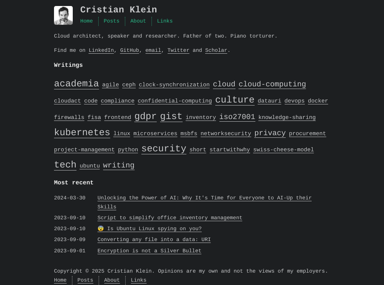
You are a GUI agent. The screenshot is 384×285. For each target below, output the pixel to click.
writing (119, 165)
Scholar (216, 50)
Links (165, 21)
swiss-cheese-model (283, 150)
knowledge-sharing (287, 118)
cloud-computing (272, 84)
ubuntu (90, 166)
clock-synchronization (174, 85)
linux (121, 134)
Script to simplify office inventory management (170, 218)
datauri (269, 101)
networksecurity (226, 134)
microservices (155, 134)
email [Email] (153, 50)
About (138, 21)
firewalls (69, 118)
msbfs (188, 134)
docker (318, 101)
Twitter (178, 50)
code (91, 101)
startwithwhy (230, 150)
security (163, 148)
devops (295, 101)
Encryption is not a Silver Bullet (149, 251)
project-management (84, 150)
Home (86, 21)
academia (76, 83)
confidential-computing (175, 101)
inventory (201, 118)
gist (171, 116)
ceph (129, 85)
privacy (270, 133)
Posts (112, 21)
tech (65, 164)
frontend (117, 118)
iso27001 (237, 117)
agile (110, 85)
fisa (94, 118)
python (128, 150)
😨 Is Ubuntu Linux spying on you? (150, 228)
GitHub (129, 50)
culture (235, 99)
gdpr (145, 116)
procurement (307, 134)
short (197, 150)
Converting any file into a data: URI (154, 239)
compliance (118, 101)
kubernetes (82, 132)
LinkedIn (101, 50)
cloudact (67, 101)
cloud (224, 84)
